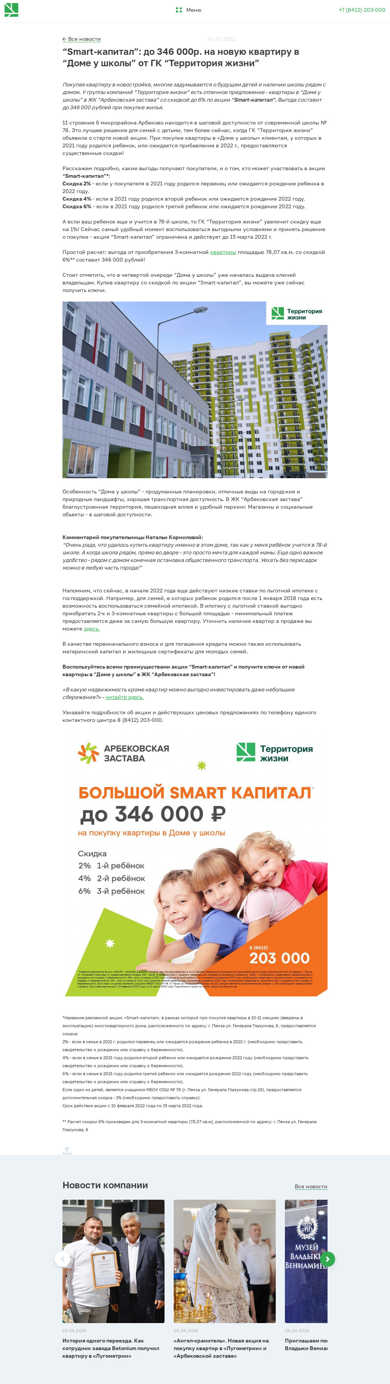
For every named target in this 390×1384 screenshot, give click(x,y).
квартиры (223, 252)
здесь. (92, 628)
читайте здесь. (124, 697)
